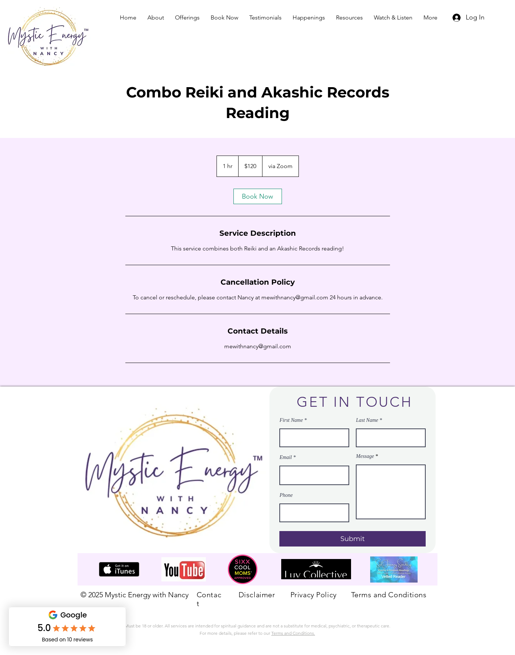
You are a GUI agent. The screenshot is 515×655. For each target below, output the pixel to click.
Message (365, 456)
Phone (286, 495)
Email (286, 457)
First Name (291, 420)
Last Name (367, 420)
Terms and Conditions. (293, 633)
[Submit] (352, 539)
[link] (257, 196)
